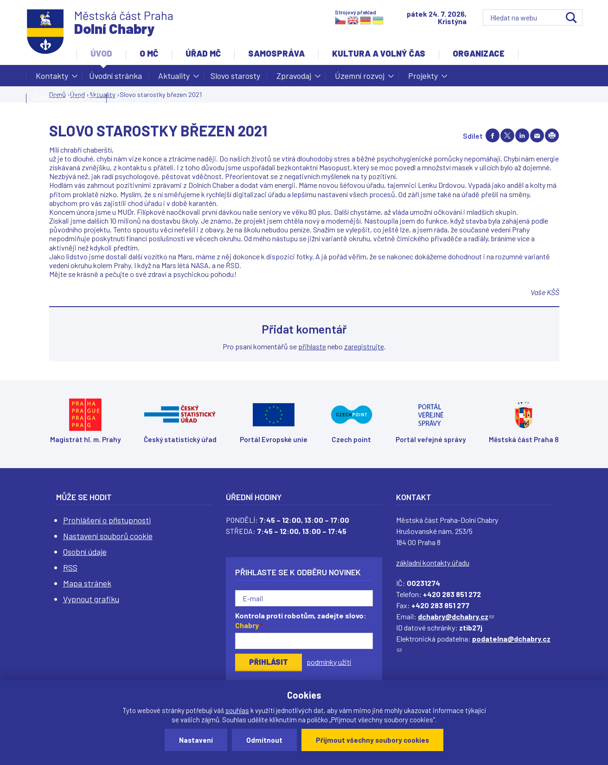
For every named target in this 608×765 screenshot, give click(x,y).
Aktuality (174, 78)
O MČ (149, 53)
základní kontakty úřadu (432, 562)
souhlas (237, 710)
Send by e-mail (537, 135)
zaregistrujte (364, 346)
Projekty (423, 78)
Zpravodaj (293, 78)
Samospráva (276, 53)
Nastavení (196, 740)
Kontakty (51, 78)
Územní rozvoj (360, 78)
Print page (552, 135)
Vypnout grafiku (91, 599)
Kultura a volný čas (378, 53)
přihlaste (312, 346)
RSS (70, 567)
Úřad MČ (203, 53)
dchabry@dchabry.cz (456, 616)
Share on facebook (492, 135)
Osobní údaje (85, 551)
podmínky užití (329, 661)
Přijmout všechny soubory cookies (372, 740)
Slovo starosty (235, 76)
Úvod (101, 53)
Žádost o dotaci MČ (66, 97)
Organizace (479, 53)
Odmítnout (264, 740)
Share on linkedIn (522, 135)
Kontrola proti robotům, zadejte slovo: (300, 620)
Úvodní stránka (115, 76)
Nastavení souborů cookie (108, 536)
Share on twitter (507, 135)
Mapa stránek (87, 583)
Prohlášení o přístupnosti (107, 520)
